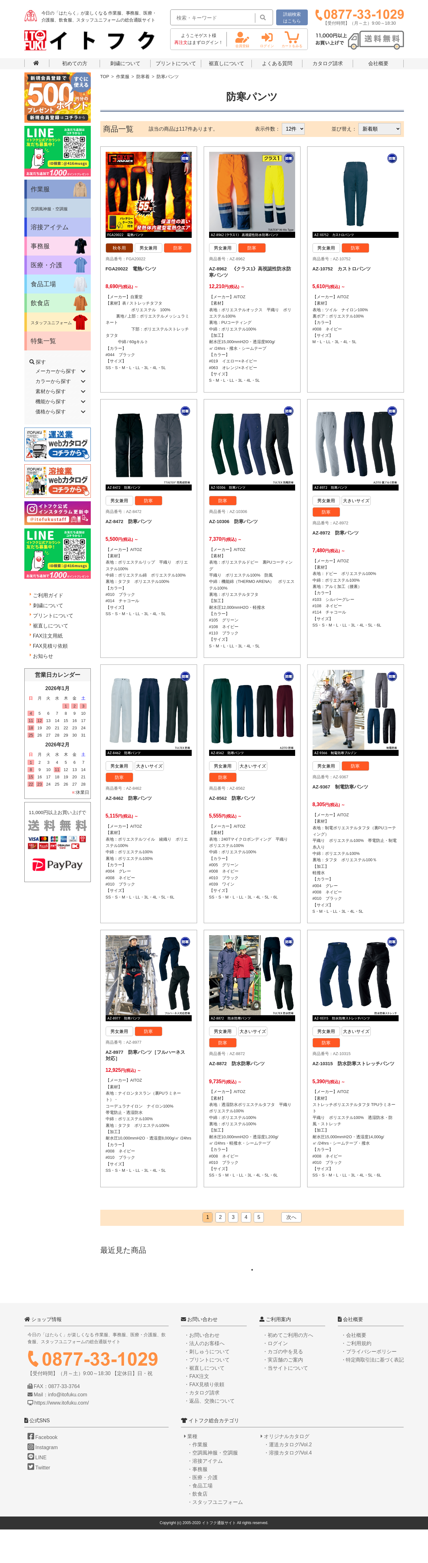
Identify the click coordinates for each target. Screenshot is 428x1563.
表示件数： (267, 129)
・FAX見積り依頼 (204, 1417)
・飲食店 (197, 1527)
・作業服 (197, 1478)
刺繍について (125, 63)
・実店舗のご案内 (283, 1393)
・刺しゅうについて (207, 1384)
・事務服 (197, 1502)
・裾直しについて (204, 1401)
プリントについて (176, 63)
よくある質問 (277, 63)
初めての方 (74, 63)
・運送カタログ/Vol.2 (288, 1478)
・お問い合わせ (202, 1368)
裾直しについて (226, 63)
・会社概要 (353, 1368)
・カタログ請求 (202, 1426)
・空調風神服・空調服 (212, 1486)
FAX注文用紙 (48, 636)
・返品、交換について (209, 1434)
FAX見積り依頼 (50, 646)
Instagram (43, 1481)
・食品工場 (200, 1519)
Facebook (43, 1470)
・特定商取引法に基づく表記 (372, 1393)
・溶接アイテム (205, 1494)
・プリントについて (207, 1393)
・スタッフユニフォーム (215, 1535)
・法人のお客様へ (204, 1376)
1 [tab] (255, 1303)
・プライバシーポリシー (369, 1384)
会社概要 (378, 63)
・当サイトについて (285, 1401)
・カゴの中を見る (283, 1384)
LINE (37, 1491)
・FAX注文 (196, 1409)
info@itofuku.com (67, 1428)
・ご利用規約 (356, 1376)
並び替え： (344, 129)
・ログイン (275, 1376)
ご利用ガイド (48, 595)
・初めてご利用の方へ (288, 1368)
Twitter (39, 1501)
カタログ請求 (328, 63)
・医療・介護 (202, 1511)
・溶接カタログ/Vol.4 (288, 1486)
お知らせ (43, 656)
